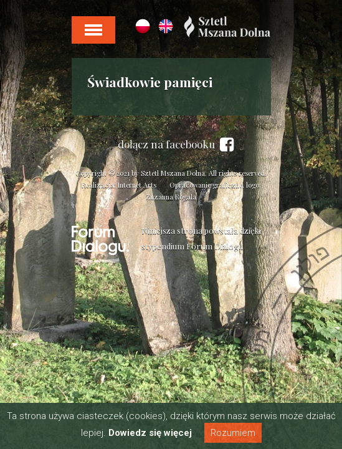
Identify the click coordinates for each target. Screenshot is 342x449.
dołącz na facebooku (176, 145)
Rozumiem (233, 432)
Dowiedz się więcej (150, 432)
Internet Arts (137, 185)
